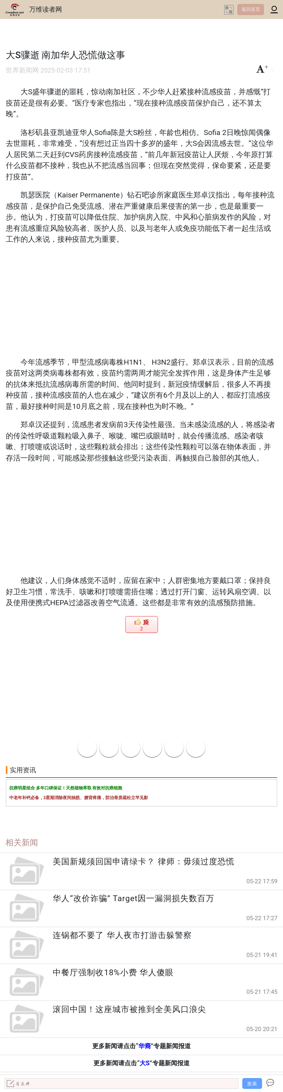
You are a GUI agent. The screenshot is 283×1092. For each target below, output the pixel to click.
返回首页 (251, 9)
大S (145, 1063)
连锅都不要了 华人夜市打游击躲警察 (122, 935)
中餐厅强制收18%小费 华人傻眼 (113, 972)
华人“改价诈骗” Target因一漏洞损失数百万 (133, 898)
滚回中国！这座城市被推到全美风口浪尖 (129, 1009)
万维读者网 (45, 9)
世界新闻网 (22, 70)
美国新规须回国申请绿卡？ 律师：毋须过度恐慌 (143, 861)
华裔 (144, 1046)
